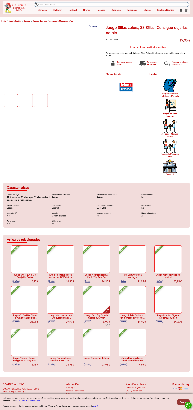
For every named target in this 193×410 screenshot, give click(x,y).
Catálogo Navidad (165, 10)
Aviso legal (70, 387)
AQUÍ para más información (28, 400)
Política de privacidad (75, 391)
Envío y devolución (134, 391)
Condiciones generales (135, 387)
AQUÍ (95, 406)
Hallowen (57, 10)
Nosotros (101, 10)
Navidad (73, 10)
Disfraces (42, 10)
